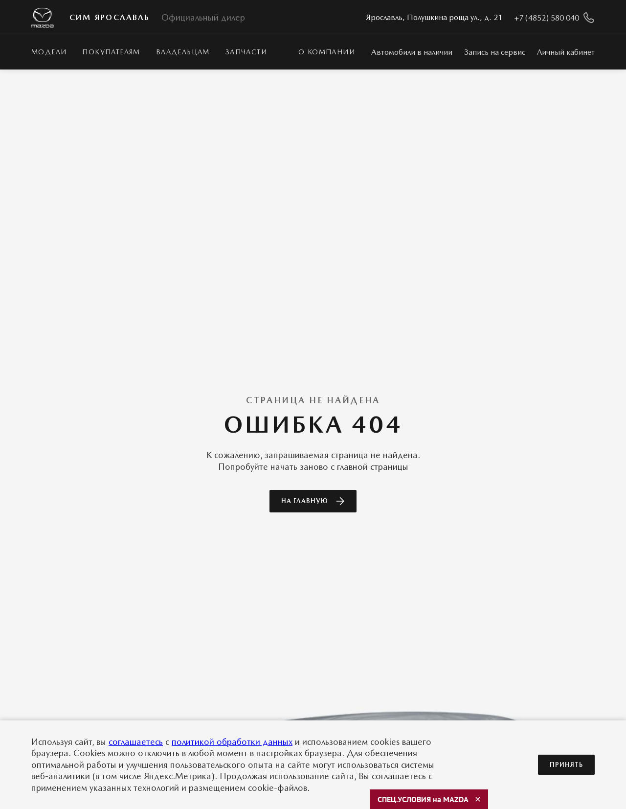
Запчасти (246, 52)
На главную (313, 501)
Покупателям (111, 52)
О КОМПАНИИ (326, 52)
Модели (49, 52)
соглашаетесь (136, 742)
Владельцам (183, 52)
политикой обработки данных (232, 742)
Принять (566, 764)
